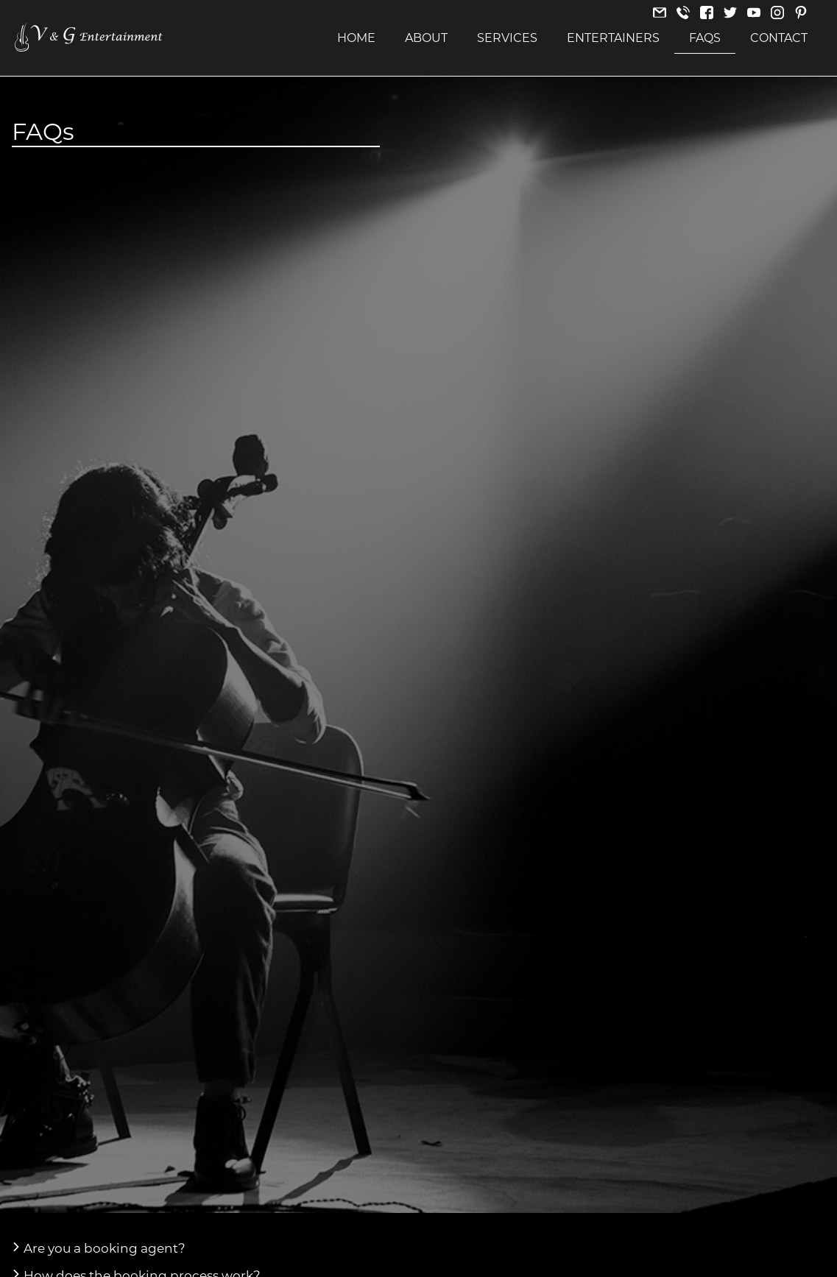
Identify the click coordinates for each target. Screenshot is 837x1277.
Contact (779, 38)
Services (507, 38)
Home (356, 38)
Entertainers (613, 38)
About (426, 38)
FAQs (705, 38)
